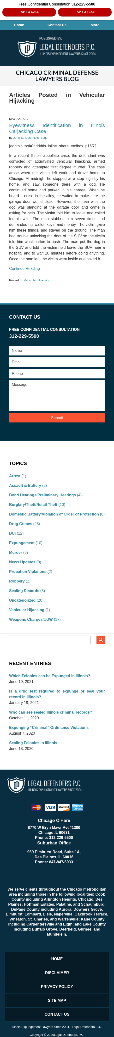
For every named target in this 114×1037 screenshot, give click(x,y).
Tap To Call (29, 12)
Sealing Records (24, 591)
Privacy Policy (57, 987)
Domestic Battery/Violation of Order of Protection (54, 514)
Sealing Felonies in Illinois (33, 743)
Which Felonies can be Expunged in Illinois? (49, 676)
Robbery (17, 581)
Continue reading (24, 268)
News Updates (22, 562)
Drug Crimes (20, 524)
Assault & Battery (25, 485)
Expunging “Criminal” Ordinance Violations (49, 728)
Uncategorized (22, 600)
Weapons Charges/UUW (31, 619)
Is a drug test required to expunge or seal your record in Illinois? (57, 694)
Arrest (14, 476)
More (95, 25)
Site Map (57, 1000)
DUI (12, 533)
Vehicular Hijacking (37, 280)
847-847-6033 (61, 862)
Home (19, 25)
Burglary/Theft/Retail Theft (33, 505)
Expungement (22, 543)
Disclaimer (57, 973)
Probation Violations (27, 572)
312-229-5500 (61, 838)
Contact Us (57, 25)
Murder (15, 552)
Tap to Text (85, 12)
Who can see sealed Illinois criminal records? (50, 712)
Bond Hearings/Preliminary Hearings (42, 495)
